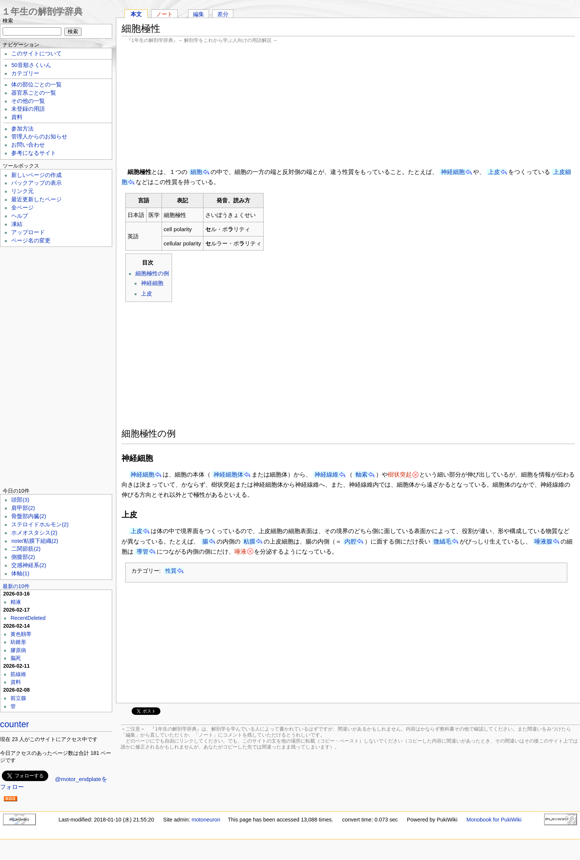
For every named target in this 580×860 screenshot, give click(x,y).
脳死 (15, 658)
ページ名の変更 (30, 241)
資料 (16, 117)
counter (14, 724)
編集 (198, 14)
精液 (15, 602)
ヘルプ (19, 216)
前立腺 (18, 698)
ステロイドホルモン (39, 524)
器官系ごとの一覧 (33, 93)
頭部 (20, 500)
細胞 (196, 172)
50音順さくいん (31, 65)
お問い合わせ (28, 145)
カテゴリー (25, 73)
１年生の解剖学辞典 (42, 11)
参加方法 (22, 129)
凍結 (16, 224)
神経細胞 (453, 172)
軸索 (362, 474)
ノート (164, 14)
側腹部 (23, 557)
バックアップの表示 (36, 183)
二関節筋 (25, 549)
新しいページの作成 (36, 175)
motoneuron (205, 820)
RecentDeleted (28, 618)
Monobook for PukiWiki (493, 820)
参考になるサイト (33, 153)
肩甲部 (23, 508)
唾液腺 (543, 541)
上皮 (494, 172)
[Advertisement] (348, 104)
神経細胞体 (228, 474)
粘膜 (249, 541)
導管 (142, 551)
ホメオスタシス (34, 533)
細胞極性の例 (152, 273)
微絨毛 (442, 541)
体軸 (20, 573)
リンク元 (22, 191)
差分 (222, 14)
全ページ (22, 208)
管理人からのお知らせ (39, 137)
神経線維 (326, 474)
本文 (136, 14)
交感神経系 (28, 565)
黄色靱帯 (20, 634)
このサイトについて (36, 53)
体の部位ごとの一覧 (36, 85)
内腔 (350, 541)
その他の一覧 (28, 101)
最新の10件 (16, 586)
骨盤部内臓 (28, 516)
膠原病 (18, 650)
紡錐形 (18, 642)
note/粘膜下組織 (34, 541)
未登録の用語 (28, 109)
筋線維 (18, 674)
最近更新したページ (36, 199)
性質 (171, 570)
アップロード (28, 232)
